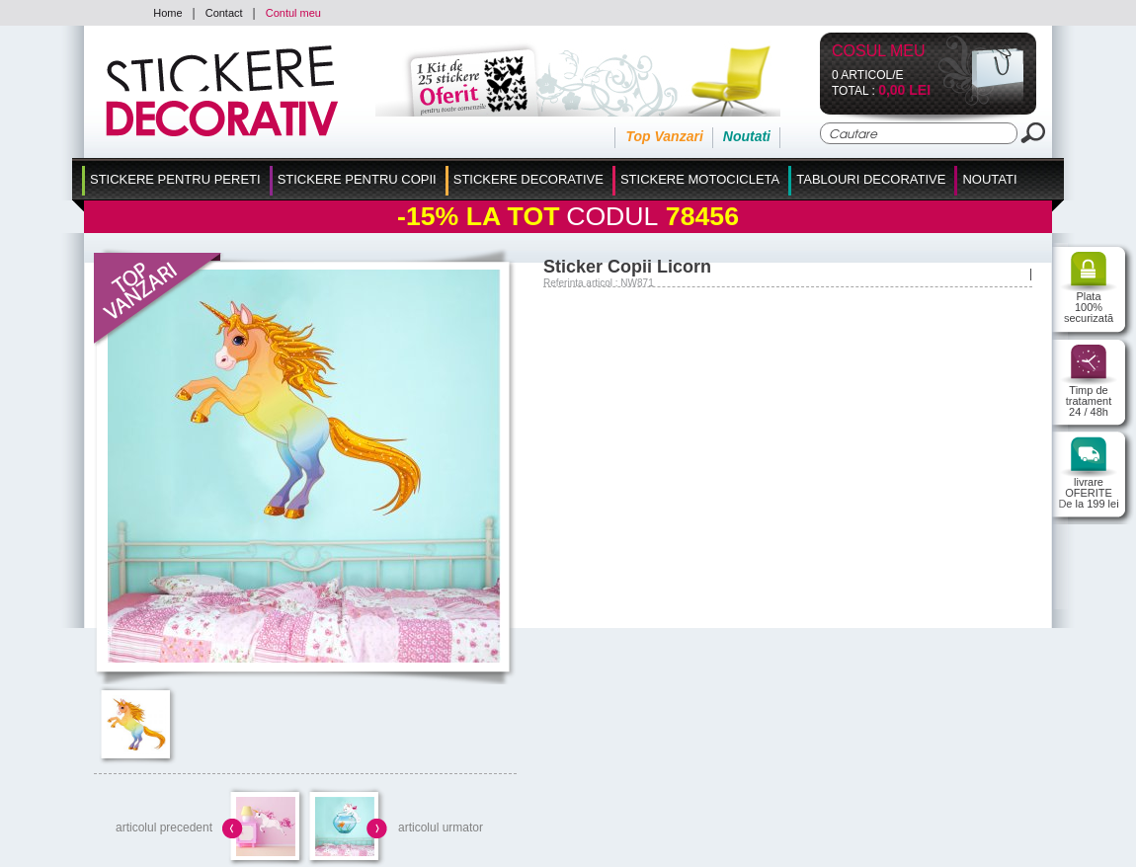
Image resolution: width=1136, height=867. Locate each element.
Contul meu (293, 13)
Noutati (747, 136)
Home (167, 13)
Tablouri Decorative (870, 179)
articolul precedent (164, 827)
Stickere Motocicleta (699, 179)
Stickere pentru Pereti (175, 179)
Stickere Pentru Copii (357, 179)
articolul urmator (440, 827)
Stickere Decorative (528, 179)
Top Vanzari (663, 136)
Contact (224, 13)
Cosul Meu (879, 51)
